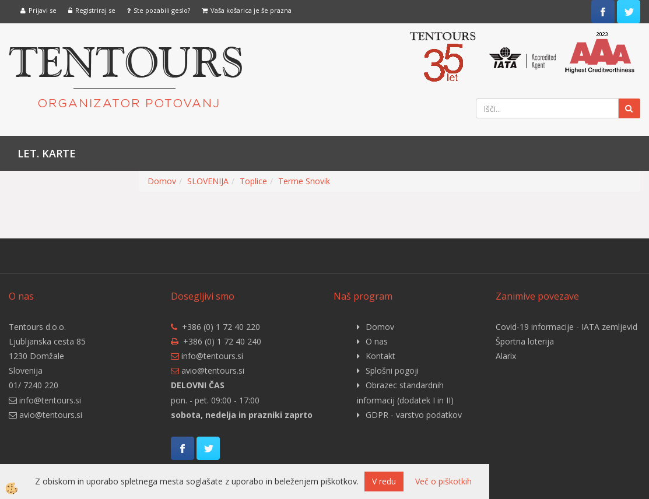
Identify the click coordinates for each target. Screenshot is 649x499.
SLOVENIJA (208, 181)
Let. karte (46, 153)
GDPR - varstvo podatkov (414, 414)
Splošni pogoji (392, 370)
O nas (377, 341)
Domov (162, 181)
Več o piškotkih (443, 481)
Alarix (506, 355)
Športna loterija (525, 341)
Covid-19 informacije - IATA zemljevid (566, 326)
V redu (384, 481)
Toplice (253, 181)
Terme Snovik (304, 181)
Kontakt (380, 355)
